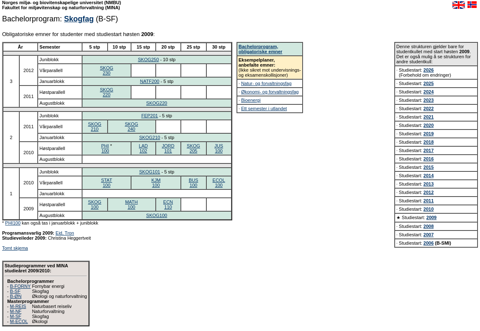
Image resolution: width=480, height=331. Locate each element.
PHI (105, 145)
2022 (429, 108)
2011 (429, 200)
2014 (429, 175)
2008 (429, 226)
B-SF (15, 291)
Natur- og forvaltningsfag (266, 83)
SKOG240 (131, 127)
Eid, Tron (65, 232)
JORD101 (168, 148)
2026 (429, 69)
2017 (429, 150)
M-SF (15, 316)
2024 (429, 91)
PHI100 (13, 222)
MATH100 (131, 204)
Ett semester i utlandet (264, 108)
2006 (429, 243)
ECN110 (168, 204)
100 (105, 150)
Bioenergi (250, 100)
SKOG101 (149, 171)
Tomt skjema (15, 248)
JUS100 (218, 148)
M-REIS (18, 306)
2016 (429, 158)
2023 (429, 100)
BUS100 (193, 183)
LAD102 (143, 148)
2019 (429, 133)
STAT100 (106, 183)
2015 (429, 167)
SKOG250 (148, 59)
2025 (429, 83)
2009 (431, 217)
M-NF (16, 311)
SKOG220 (106, 92)
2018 (429, 142)
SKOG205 (193, 148)
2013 (429, 183)
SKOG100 (94, 204)
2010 (429, 209)
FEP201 (149, 115)
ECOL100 (219, 183)
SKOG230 (106, 70)
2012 (429, 192)
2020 (429, 125)
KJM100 (156, 183)
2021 (429, 116)
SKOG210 (94, 127)
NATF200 (149, 81)
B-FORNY (20, 286)
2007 (429, 234)
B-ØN (16, 296)
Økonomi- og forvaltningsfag (270, 91)
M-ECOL (19, 321)
